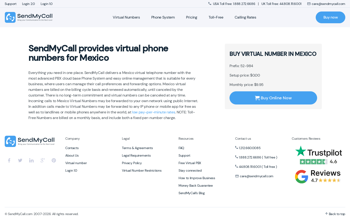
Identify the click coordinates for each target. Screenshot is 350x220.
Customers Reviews (306, 138)
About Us (71, 155)
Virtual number (76, 163)
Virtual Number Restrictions (141, 170)
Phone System (163, 17)
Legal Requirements (136, 155)
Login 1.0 (47, 4)
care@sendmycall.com (326, 4)
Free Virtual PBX (190, 163)
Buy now (330, 17)
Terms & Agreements (137, 148)
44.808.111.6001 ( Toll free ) (258, 167)
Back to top (335, 214)
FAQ (181, 148)
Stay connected (190, 170)
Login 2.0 (28, 4)
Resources (186, 138)
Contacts (71, 148)
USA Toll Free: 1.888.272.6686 (232, 4)
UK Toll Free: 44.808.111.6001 (281, 4)
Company (72, 138)
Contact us (243, 138)
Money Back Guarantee (196, 185)
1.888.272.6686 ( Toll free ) (258, 157)
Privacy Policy (132, 163)
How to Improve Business (197, 178)
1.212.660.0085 (250, 148)
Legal (125, 138)
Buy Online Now (273, 98)
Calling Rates (245, 17)
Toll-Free (216, 17)
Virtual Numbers (126, 17)
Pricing (191, 17)
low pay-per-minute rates (153, 112)
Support (10, 4)
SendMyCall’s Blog (192, 193)
